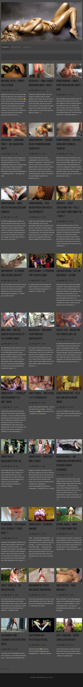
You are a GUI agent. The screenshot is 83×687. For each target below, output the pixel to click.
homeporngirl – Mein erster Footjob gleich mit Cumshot (13, 208)
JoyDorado (42, 677)
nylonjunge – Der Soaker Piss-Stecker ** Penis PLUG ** (13, 529)
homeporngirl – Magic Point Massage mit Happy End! (68, 85)
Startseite (5, 47)
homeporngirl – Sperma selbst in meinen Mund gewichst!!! (40, 144)
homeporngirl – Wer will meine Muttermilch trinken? (68, 144)
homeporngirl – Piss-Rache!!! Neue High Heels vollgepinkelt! (40, 208)
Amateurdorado (16, 47)
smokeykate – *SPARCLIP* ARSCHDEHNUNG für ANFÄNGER (13, 398)
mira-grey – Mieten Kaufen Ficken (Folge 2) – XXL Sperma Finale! (13, 334)
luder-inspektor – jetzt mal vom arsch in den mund (68, 398)
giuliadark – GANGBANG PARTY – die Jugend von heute (12, 144)
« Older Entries (5, 669)
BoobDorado (27, 47)
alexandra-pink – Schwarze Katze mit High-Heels (13, 640)
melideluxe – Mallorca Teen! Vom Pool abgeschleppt (40, 334)
